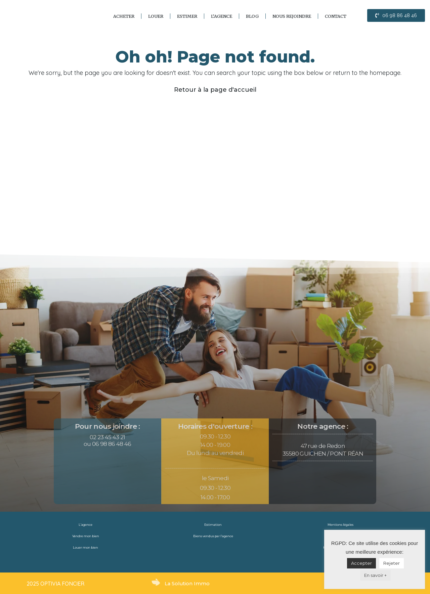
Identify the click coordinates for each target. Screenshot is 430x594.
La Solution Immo (188, 583)
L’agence (221, 16)
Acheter (123, 16)
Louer (155, 16)
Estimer (187, 16)
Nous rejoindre (291, 16)
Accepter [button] (361, 563)
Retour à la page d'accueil (215, 89)
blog (252, 16)
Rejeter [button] (391, 563)
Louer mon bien (85, 547)
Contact (335, 16)
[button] (396, 15)
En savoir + (375, 575)
